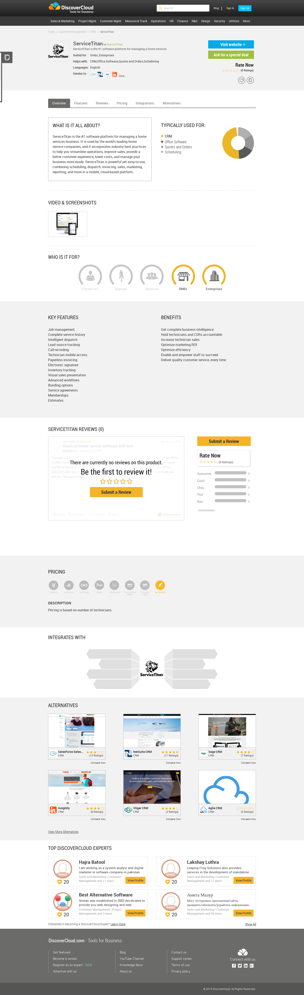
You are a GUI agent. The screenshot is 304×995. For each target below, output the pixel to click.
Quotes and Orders (178, 146)
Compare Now (98, 762)
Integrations (145, 103)
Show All (250, 924)
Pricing (122, 103)
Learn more (118, 924)
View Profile (135, 880)
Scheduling (173, 151)
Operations (158, 21)
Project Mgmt (87, 21)
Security (219, 21)
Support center (181, 958)
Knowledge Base (131, 965)
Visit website (231, 44)
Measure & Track (136, 21)
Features (80, 103)
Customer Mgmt (110, 21)
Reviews (102, 103)
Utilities (234, 21)
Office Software (176, 141)
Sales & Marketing (62, 21)
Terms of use (180, 965)
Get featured (61, 952)
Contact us (179, 952)
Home (51, 31)
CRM (93, 31)
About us (126, 971)
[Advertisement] (219, 533)
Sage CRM (215, 752)
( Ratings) (238, 70)
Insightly (64, 808)
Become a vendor (65, 958)
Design (205, 21)
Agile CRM (215, 808)
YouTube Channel (132, 958)
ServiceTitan (115, 44)
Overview (59, 103)
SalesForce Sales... (70, 752)
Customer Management (72, 31)
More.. (247, 21)
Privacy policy (180, 971)
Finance (182, 21)
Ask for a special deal (231, 55)
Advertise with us (65, 971)
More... (122, 75)
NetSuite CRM (142, 752)
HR (172, 21)
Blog (216, 8)
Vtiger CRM (140, 808)
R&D (194, 21)
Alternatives (171, 103)
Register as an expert (72, 965)
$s (74, 8)
